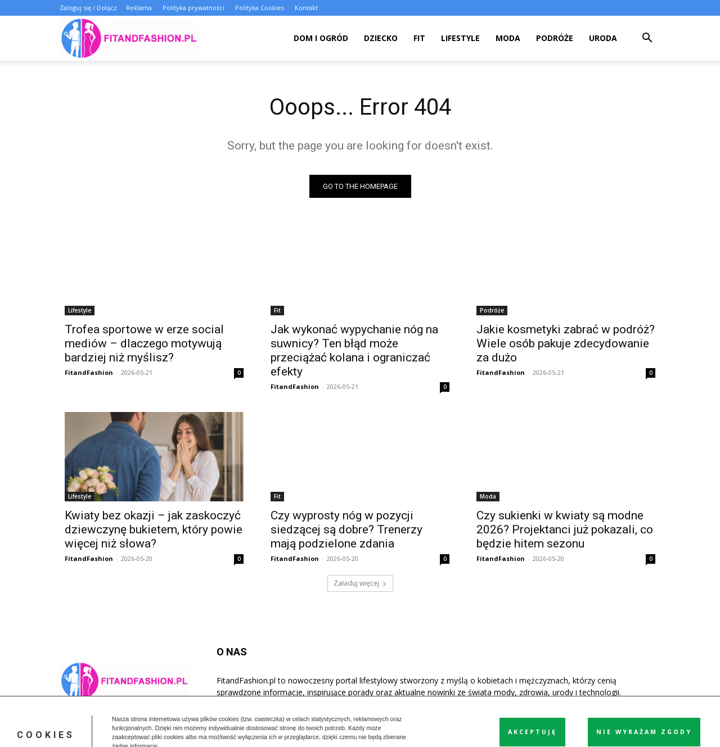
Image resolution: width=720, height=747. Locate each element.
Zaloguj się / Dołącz (88, 7)
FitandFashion (89, 372)
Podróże (554, 38)
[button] (646, 39)
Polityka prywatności (193, 7)
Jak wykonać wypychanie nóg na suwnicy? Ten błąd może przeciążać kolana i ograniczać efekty (354, 350)
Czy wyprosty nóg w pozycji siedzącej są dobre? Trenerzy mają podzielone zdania (346, 529)
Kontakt (306, 7)
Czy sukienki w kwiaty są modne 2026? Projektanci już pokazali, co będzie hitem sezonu (564, 529)
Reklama (139, 7)
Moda (508, 38)
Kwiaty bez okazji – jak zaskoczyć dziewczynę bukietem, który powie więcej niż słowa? (153, 529)
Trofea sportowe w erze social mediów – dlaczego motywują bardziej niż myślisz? (144, 343)
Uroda (603, 38)
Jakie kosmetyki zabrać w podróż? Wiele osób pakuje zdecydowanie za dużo (565, 343)
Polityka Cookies (259, 7)
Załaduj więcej (360, 583)
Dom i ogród (321, 38)
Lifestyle (460, 38)
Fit (419, 38)
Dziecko (381, 38)
